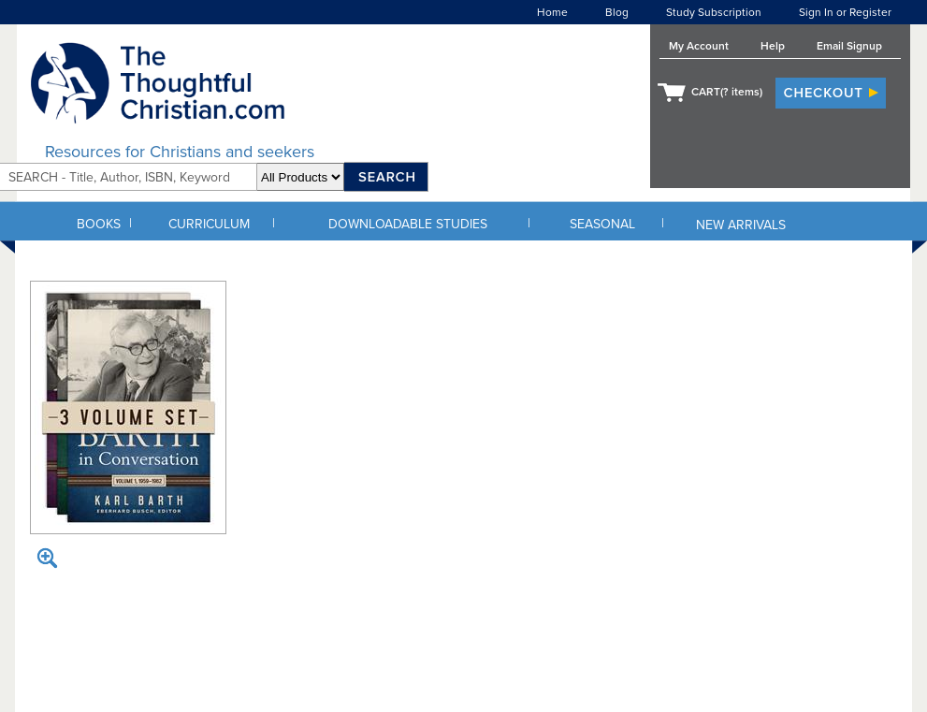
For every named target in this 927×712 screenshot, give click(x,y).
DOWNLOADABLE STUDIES (407, 224)
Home (552, 12)
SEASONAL (602, 224)
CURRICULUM (209, 224)
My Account (699, 45)
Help (772, 45)
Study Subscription (713, 12)
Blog (617, 12)
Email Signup (849, 45)
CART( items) (726, 91)
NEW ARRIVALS (741, 225)
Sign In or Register (845, 12)
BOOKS (99, 224)
